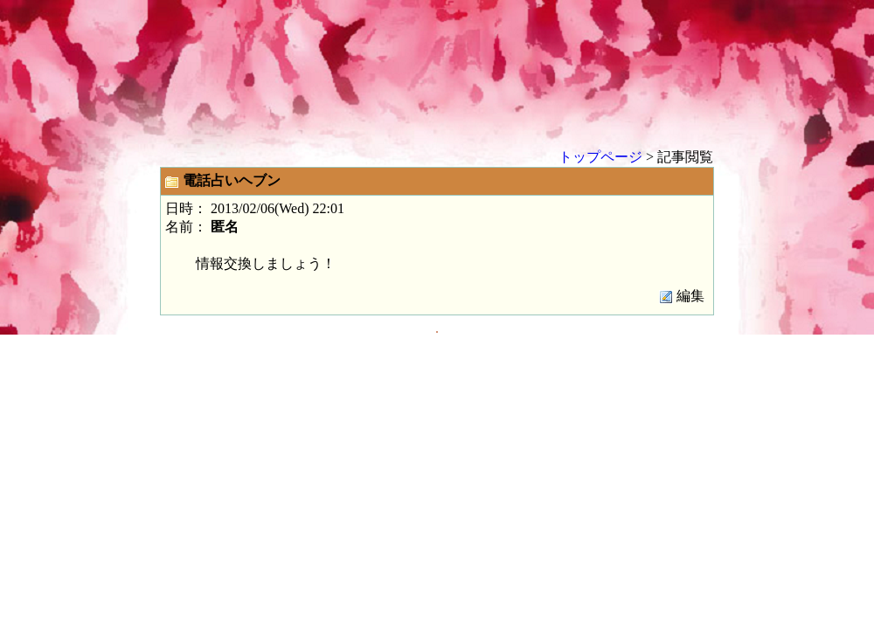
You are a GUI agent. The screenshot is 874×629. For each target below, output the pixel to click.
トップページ (600, 156)
